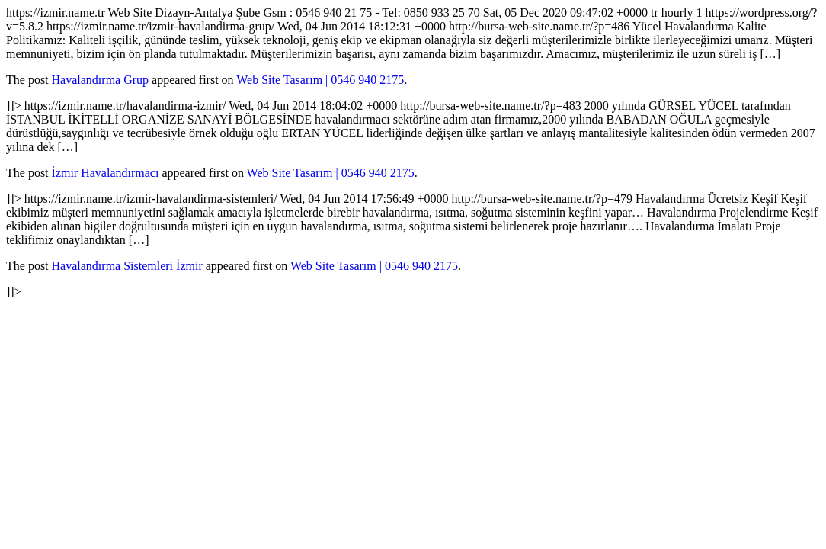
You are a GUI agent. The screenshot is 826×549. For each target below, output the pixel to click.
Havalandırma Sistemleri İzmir (127, 265)
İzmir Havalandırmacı (105, 172)
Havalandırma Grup (100, 79)
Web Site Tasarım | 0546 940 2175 (320, 79)
